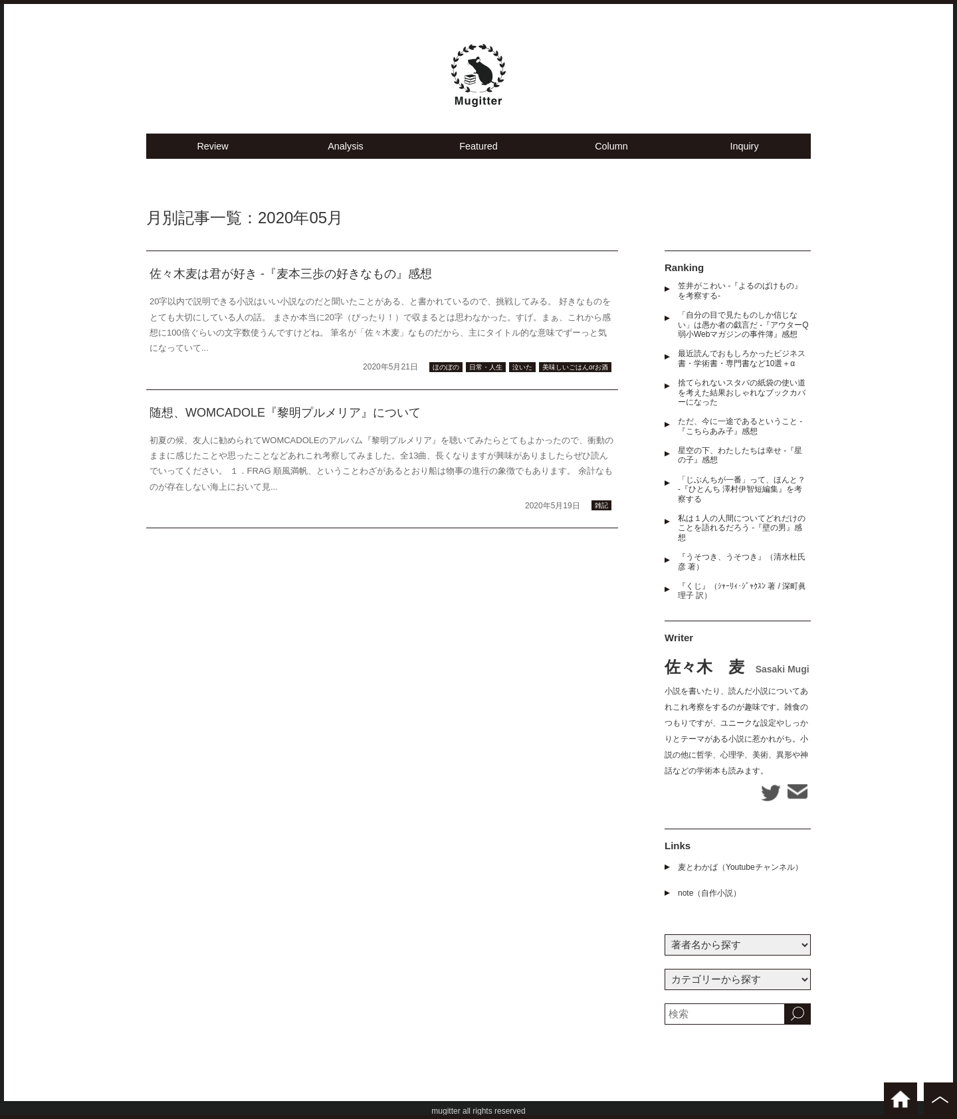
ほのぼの (446, 374)
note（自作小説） (709, 891)
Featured (478, 153)
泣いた (522, 374)
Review (212, 153)
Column (611, 153)
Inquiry (744, 153)
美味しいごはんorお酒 (575, 374)
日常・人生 (485, 374)
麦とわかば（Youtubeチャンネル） (740, 865)
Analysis (345, 153)
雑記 (601, 513)
